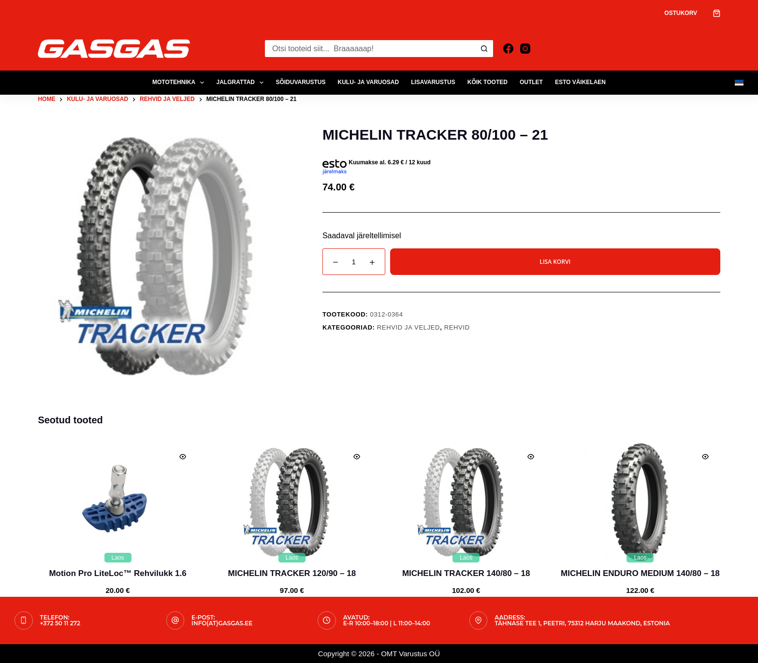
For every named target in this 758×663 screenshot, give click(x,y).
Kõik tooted (487, 82)
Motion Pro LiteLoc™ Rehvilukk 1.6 (117, 573)
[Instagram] (525, 48)
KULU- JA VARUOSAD (368, 82)
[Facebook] (508, 48)
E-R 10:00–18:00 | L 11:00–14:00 (386, 623)
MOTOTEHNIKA (180, 82)
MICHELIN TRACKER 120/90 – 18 (292, 573)
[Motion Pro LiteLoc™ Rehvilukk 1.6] (117, 502)
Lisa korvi (554, 262)
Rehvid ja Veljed (408, 327)
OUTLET (531, 82)
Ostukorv (680, 13)
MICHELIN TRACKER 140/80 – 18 (466, 573)
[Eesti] (739, 83)
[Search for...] (370, 49)
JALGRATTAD (241, 82)
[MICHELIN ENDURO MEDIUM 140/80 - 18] (640, 502)
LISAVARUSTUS (433, 82)
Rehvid (457, 327)
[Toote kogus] (353, 261)
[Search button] (485, 49)
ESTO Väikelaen (580, 82)
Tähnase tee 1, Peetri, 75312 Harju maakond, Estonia (582, 623)
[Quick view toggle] (182, 456)
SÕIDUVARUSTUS (300, 82)
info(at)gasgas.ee (221, 623)
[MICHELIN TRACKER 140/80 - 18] (466, 502)
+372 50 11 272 (60, 623)
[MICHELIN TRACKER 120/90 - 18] (292, 502)
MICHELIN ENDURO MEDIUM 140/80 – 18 (640, 573)
